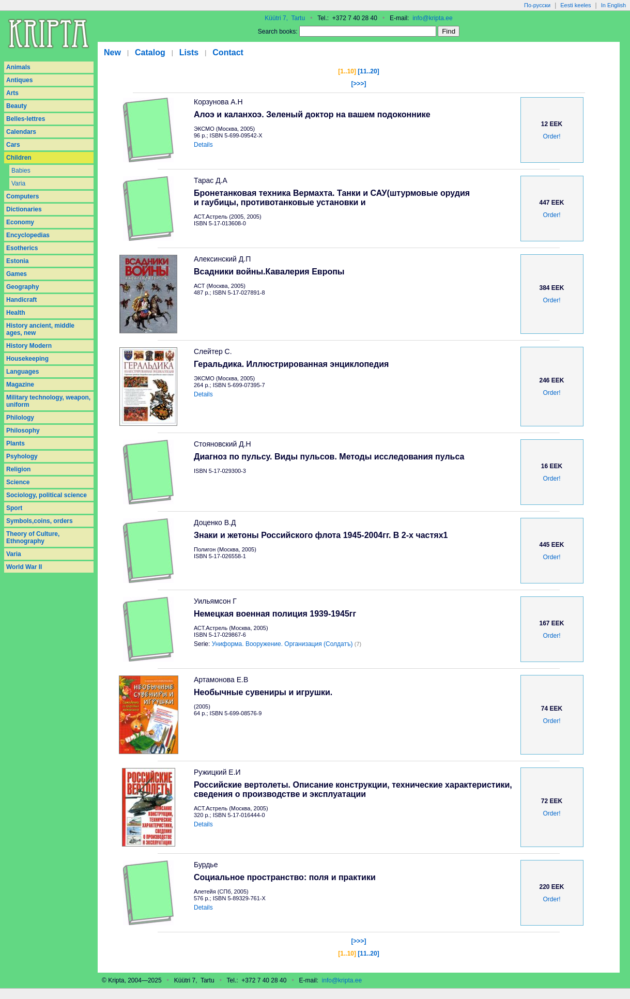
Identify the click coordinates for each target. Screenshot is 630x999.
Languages (22, 371)
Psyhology (22, 456)
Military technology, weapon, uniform (48, 401)
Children (19, 157)
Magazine (20, 384)
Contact (227, 52)
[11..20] (368, 71)
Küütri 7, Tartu (285, 18)
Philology (20, 417)
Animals (18, 67)
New (112, 52)
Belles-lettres (25, 118)
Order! (551, 136)
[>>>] (358, 83)
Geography (22, 286)
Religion (18, 469)
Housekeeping (27, 358)
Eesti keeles (575, 5)
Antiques (19, 80)
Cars (13, 144)
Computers (22, 196)
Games (16, 274)
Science (17, 482)
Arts (12, 93)
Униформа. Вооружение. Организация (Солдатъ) (282, 644)
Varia (18, 183)
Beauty (16, 106)
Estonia (17, 261)
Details (203, 144)
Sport (14, 508)
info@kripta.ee (432, 18)
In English (613, 5)
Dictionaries (24, 209)
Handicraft (21, 299)
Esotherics (22, 248)
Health (15, 312)
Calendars (21, 131)
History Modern (29, 345)
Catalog (150, 52)
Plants (15, 443)
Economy (20, 222)
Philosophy (23, 430)
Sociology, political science (46, 495)
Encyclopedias (28, 235)
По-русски (537, 5)
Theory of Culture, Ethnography (32, 537)
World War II (24, 567)
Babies (20, 170)
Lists (188, 52)
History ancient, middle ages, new (40, 329)
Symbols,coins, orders (39, 521)
